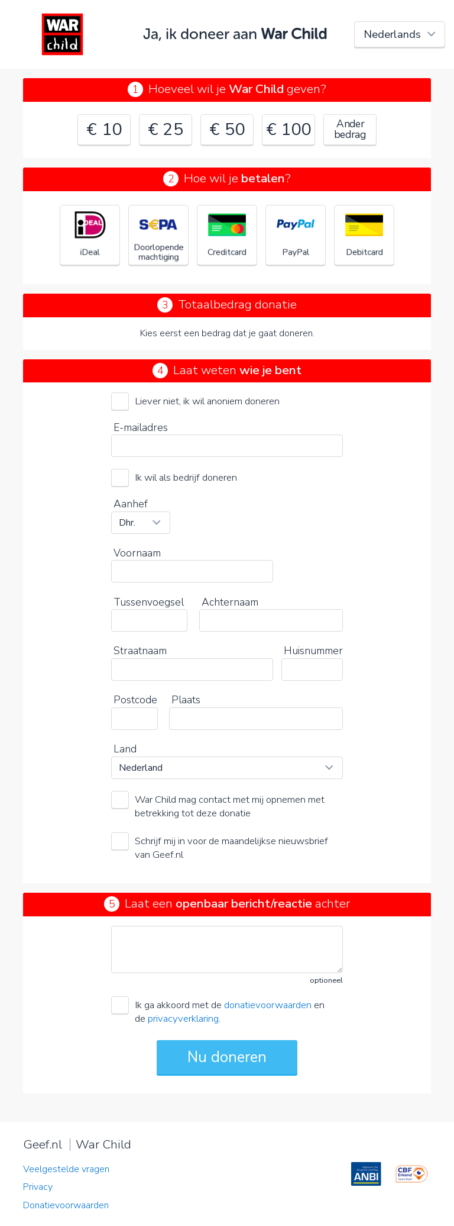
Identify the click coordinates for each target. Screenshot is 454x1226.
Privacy (38, 1186)
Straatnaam (140, 650)
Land (125, 749)
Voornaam (137, 553)
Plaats (185, 700)
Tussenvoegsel (149, 602)
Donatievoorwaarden (66, 1205)
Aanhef (131, 504)
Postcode (135, 700)
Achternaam (230, 602)
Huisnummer (313, 650)
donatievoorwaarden (268, 1005)
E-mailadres (141, 427)
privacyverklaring (183, 1018)
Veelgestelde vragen (66, 1169)
